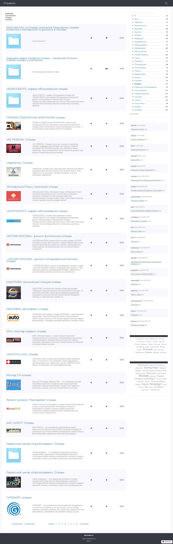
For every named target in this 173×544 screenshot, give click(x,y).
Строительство (140, 90)
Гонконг (149, 341)
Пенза (159, 379)
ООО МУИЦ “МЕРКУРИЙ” (142, 274)
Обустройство (140, 51)
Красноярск (161, 373)
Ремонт (137, 84)
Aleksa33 (133, 156)
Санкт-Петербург (152, 384)
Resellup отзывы (137, 325)
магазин (137, 107)
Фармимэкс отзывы (139, 221)
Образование (140, 48)
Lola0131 (133, 135)
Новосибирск (150, 379)
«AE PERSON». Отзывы (21, 140)
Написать (166, 542)
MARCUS (134, 284)
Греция (155, 341)
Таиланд (161, 350)
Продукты (138, 61)
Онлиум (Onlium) (138, 139)
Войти (89, 541)
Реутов (147, 381)
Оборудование (140, 45)
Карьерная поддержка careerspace (145, 180)
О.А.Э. (139, 350)
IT (135, 16)
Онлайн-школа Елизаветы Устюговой (146, 190)
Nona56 (133, 186)
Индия (150, 344)
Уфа (146, 387)
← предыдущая (16, 524)
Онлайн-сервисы (141, 55)
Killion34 (133, 125)
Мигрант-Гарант (137, 201)
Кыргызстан (154, 347)
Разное (137, 77)
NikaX (133, 145)
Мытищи (153, 376)
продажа (138, 110)
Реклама (138, 81)
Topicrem (134, 305)
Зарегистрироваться (89, 538)
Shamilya (134, 321)
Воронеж (139, 368)
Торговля (138, 97)
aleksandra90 (135, 280)
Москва (144, 375)
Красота (137, 32)
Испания (157, 344)
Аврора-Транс (137, 231)
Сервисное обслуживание (145, 87)
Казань (138, 370)
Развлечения (139, 74)
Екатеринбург (151, 367)
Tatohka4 (134, 176)
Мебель (137, 35)
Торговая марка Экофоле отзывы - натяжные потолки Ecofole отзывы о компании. (41, 59)
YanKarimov (134, 247)
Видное (152, 365)
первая (51, 524)
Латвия (162, 347)
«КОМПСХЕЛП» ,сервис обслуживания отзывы (37, 89)
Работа (137, 71)
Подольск (140, 381)
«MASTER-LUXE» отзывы (22, 354)
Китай (147, 347)
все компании (134, 114)
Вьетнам (162, 339)
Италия (164, 344)
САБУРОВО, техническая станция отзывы (33, 282)
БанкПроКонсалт (138, 150)
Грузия (161, 341)
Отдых (137, 58)
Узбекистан (139, 352)
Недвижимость (140, 42)
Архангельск (143, 365)
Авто (136, 19)
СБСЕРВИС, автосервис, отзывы (27, 309)
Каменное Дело (137, 129)
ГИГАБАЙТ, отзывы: (19, 498)
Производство (140, 64)
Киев (164, 370)
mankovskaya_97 (136, 301)
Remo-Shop (136, 252)
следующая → (30, 524)
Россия (147, 349)
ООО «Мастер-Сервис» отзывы (26, 331)
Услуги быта (139, 103)
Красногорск (141, 373)
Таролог (134, 241)
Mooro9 (133, 311)
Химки (151, 387)
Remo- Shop (136, 294)
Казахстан (140, 347)
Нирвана (134, 315)
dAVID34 (133, 258)
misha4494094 (136, 196)
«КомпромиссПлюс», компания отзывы (32, 187)
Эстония (163, 352)
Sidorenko (134, 290)
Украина (148, 352)
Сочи (165, 384)
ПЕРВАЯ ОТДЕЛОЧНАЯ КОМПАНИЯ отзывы (35, 118)
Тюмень (140, 387)
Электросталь (155, 390)
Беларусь (140, 339)
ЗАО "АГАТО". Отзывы (20, 423)
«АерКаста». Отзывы (19, 163)
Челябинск (159, 387)
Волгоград (160, 365)
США (155, 350)
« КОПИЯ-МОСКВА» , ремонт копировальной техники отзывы (42, 260)
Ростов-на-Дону (158, 381)
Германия (140, 341)
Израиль (144, 344)
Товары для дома (141, 94)
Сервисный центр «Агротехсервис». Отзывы (35, 444)
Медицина (138, 38)
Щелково (145, 390)
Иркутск (163, 368)
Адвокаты (138, 22)
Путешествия (140, 68)
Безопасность (140, 25)
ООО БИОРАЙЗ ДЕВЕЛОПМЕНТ (145, 211)
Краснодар (151, 373)
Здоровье (138, 29)
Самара (138, 384)
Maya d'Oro (135, 160)
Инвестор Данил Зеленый (142, 170)
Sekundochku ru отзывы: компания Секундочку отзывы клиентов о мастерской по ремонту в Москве (42, 29)
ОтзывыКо (9, 3)
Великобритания (151, 339)
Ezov (132, 207)
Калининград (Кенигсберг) (152, 370)
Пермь (164, 379)
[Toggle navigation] (166, 3)
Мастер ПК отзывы (18, 375)
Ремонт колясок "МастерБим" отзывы (31, 400)
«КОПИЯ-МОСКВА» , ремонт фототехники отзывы (39, 236)
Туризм (137, 100)
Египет (137, 344)
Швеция (156, 352)
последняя (84, 524)
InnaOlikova (134, 217)
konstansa (134, 270)
